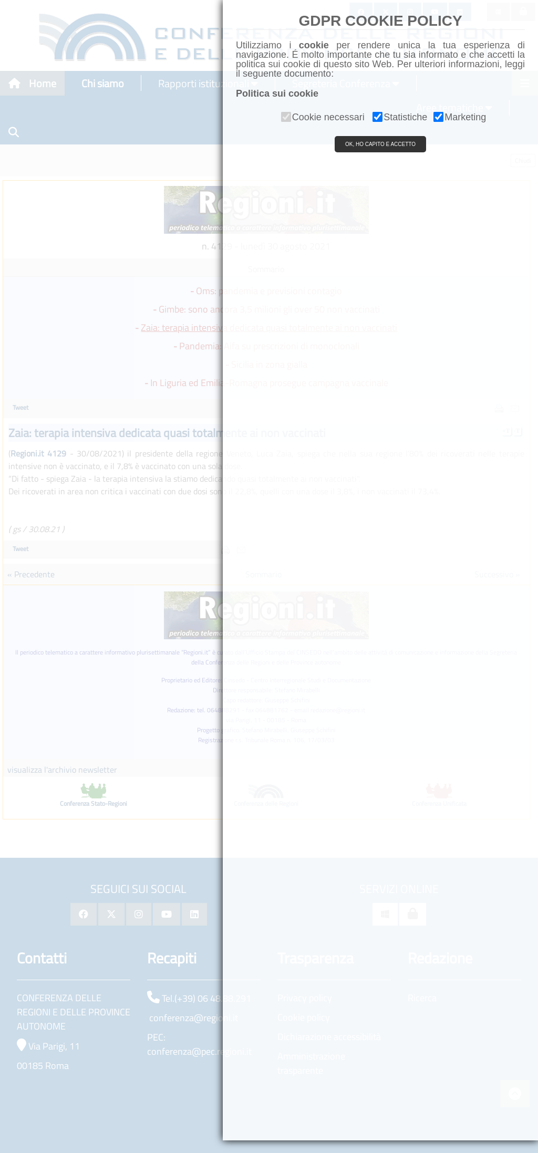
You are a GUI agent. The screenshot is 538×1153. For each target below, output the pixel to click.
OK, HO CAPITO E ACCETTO (380, 144)
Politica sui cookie (277, 93)
